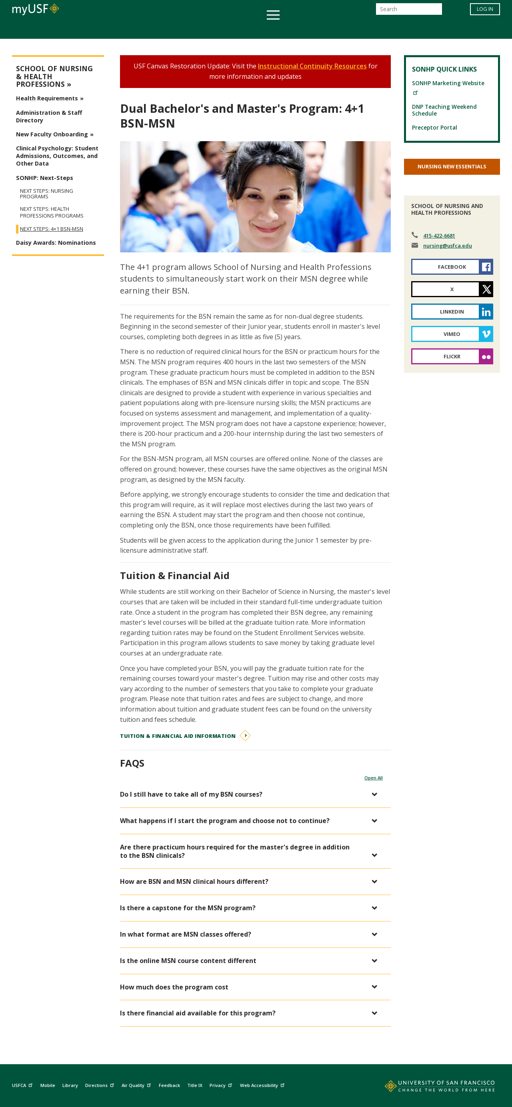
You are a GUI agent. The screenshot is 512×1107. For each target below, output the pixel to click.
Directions (100, 1084)
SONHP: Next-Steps (44, 178)
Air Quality (137, 1084)
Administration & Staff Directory (49, 116)
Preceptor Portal (434, 127)
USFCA (23, 1084)
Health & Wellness (232, 29)
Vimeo (452, 334)
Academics (101, 29)
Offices (341, 29)
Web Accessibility (263, 1084)
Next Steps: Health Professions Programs (52, 212)
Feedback (169, 1085)
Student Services (160, 29)
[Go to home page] (431, 1087)
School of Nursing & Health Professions (54, 76)
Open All (373, 778)
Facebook (452, 266)
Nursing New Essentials (452, 166)
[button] (251, 794)
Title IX (194, 1085)
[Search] (409, 11)
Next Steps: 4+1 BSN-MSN (51, 229)
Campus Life (296, 29)
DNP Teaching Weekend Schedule (444, 110)
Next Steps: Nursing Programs (46, 193)
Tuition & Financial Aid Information (178, 735)
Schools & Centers (397, 29)
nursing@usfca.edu (447, 245)
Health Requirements (47, 98)
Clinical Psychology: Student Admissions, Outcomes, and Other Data (57, 155)
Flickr (452, 356)
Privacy (222, 1084)
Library (70, 1085)
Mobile (47, 1085)
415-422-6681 (439, 235)
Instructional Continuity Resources (312, 66)
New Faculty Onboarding (52, 134)
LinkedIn (452, 311)
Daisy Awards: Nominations (56, 242)
